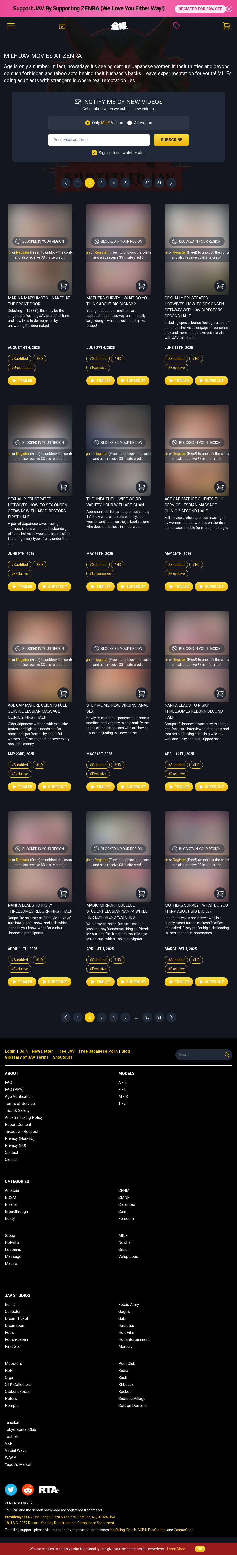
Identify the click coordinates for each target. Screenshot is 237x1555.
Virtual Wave (16, 1450)
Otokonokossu (17, 1391)
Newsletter (42, 1051)
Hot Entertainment (134, 1339)
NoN (9, 1370)
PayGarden (157, 1530)
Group (10, 1235)
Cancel (11, 1159)
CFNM (123, 1190)
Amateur (12, 1190)
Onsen (124, 1249)
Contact (11, 1152)
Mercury (125, 1346)
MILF (123, 1235)
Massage (13, 1256)
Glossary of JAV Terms (27, 1057)
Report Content (18, 1124)
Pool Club (126, 1363)
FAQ (8, 1082)
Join (24, 1051)
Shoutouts (62, 1057)
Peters (11, 1398)
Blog (126, 1051)
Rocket (124, 1391)
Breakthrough (16, 1211)
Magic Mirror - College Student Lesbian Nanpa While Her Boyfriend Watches (116, 911)
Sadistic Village (132, 1398)
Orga (9, 1377)
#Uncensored (22, 368)
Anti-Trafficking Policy (24, 1117)
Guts (122, 1318)
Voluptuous (128, 1256)
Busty (10, 1218)
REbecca (126, 1384)
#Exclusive (98, 368)
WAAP (10, 1457)
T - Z (122, 1103)
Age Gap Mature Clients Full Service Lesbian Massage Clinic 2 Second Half (194, 505)
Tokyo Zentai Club (20, 1429)
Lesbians (13, 1249)
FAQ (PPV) (14, 1089)
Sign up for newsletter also (122, 152)
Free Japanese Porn (98, 1051)
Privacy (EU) (15, 1145)
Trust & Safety (17, 1110)
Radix (123, 1370)
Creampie (126, 1204)
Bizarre (11, 1204)
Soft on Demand (132, 1405)
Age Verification (19, 1096)
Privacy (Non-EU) (20, 1138)
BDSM (10, 1197)
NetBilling (117, 1530)
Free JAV (66, 1051)
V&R (8, 1443)
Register (22, 252)
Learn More (176, 1549)
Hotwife (12, 1242)
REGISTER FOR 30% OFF (200, 8)
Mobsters (13, 1363)
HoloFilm (126, 1332)
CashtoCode (183, 1530)
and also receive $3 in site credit (40, 258)
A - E (122, 1082)
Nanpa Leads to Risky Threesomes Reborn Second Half (194, 711)
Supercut (132, 380)
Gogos (124, 1311)
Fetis (9, 1332)
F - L (122, 1089)
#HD (39, 359)
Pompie (12, 1405)
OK (200, 1549)
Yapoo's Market (18, 1464)
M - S (123, 1096)
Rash (122, 1377)
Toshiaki (12, 1436)
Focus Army (128, 1304)
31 (159, 183)
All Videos (143, 122)
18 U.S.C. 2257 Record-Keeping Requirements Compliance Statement (59, 1523)
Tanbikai (12, 1422)
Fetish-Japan (16, 1339)
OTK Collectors (18, 1384)
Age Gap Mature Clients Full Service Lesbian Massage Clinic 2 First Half (37, 711)
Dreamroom (15, 1325)
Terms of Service (20, 1103)
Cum (122, 1211)
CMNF (123, 1197)
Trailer (22, 380)
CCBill (142, 1530)
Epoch (131, 1530)
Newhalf (125, 1242)
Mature (11, 1263)
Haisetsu (126, 1325)
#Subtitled (19, 359)
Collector (13, 1311)
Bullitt (10, 1304)
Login (10, 1051)
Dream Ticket (16, 1318)
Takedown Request (21, 1131)
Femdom (126, 1218)
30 (147, 183)
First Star (13, 1346)
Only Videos (107, 122)
